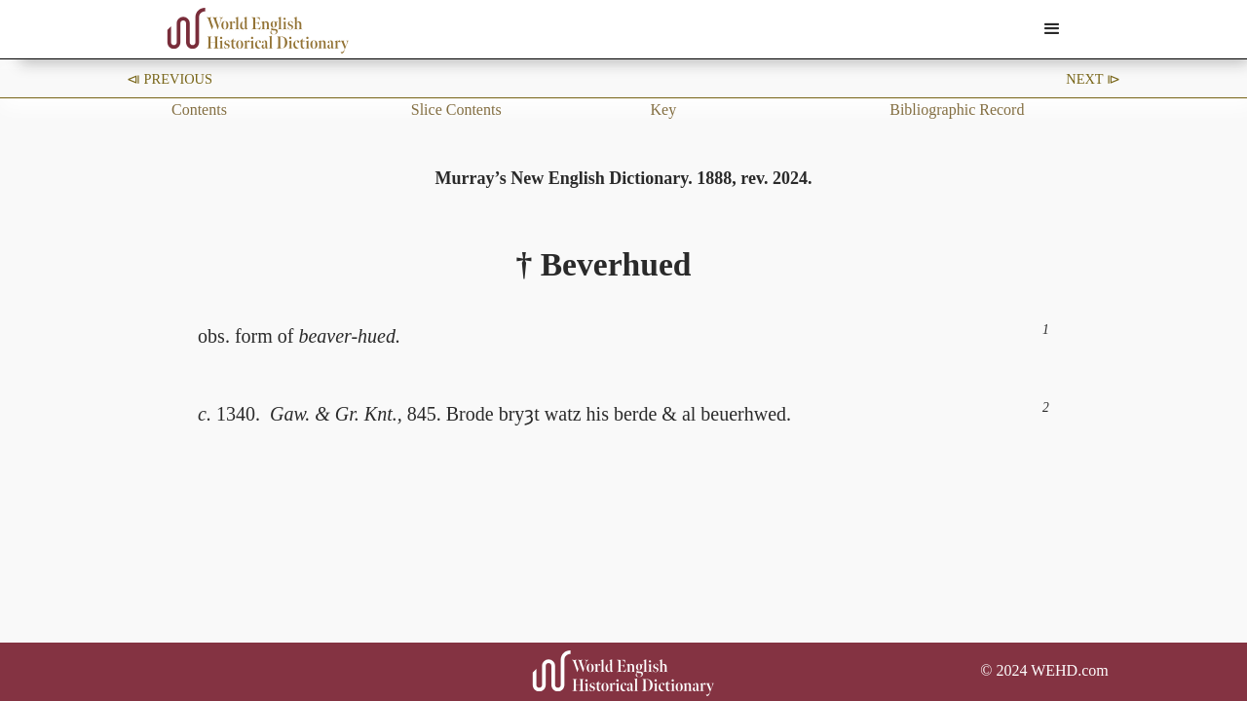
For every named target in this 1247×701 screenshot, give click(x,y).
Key (664, 109)
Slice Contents (456, 109)
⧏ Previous (169, 79)
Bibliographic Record (956, 109)
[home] (258, 30)
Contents (199, 109)
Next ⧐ (1093, 79)
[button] (1052, 29)
